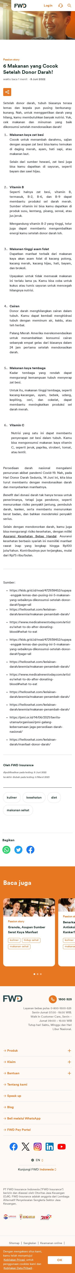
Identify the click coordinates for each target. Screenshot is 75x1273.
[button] (48, 5)
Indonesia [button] (47, 1169)
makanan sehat (18, 810)
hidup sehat (31, 940)
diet (54, 797)
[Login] (48, 5)
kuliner (12, 797)
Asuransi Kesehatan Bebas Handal (29, 536)
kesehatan (34, 797)
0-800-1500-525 (61, 1008)
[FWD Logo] (20, 6)
